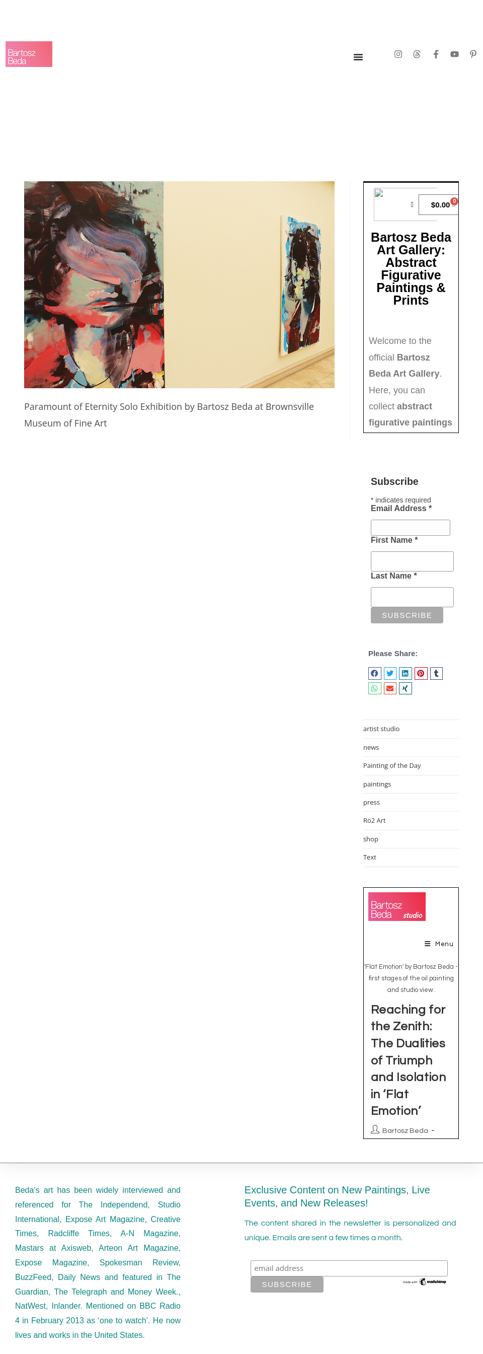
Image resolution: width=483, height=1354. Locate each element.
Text (369, 857)
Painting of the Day (392, 765)
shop (370, 838)
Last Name (394, 576)
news (371, 747)
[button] (374, 673)
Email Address (401, 508)
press (371, 802)
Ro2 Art (374, 820)
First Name (394, 540)
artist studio (381, 728)
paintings (377, 784)
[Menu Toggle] (358, 57)
